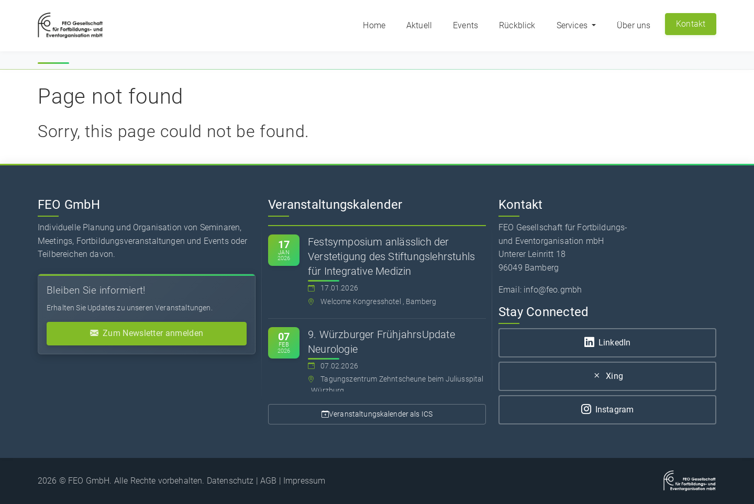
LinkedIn (607, 342)
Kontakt (691, 24)
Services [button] (573, 25)
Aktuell (419, 25)
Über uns (633, 25)
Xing (607, 376)
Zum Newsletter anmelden (147, 333)
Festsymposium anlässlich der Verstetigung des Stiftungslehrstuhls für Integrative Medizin (391, 256)
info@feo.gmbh (553, 290)
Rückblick (517, 25)
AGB (268, 481)
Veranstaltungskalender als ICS (377, 414)
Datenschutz (230, 481)
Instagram (607, 409)
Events (465, 25)
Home (374, 25)
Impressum (304, 481)
